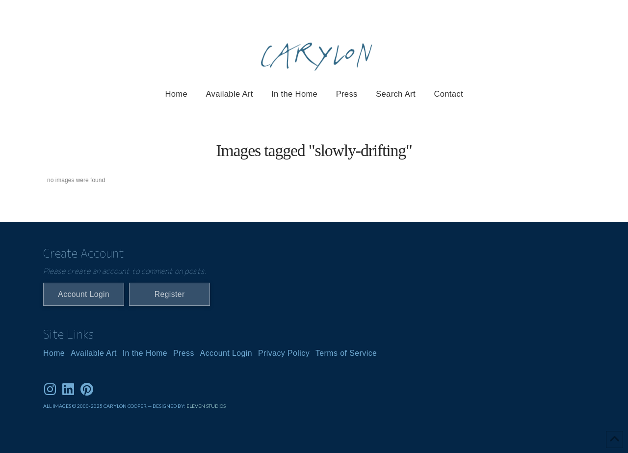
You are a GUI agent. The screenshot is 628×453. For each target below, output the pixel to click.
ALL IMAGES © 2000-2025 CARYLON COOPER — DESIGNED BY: (114, 406)
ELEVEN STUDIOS (206, 406)
